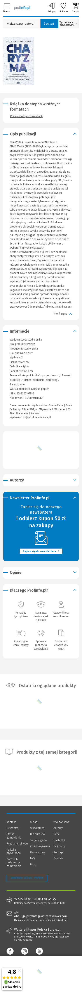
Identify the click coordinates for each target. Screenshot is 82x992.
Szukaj (49, 24)
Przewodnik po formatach (26, 116)
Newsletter (13, 828)
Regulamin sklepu (17, 843)
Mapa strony (37, 852)
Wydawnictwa (62, 822)
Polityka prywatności (14, 851)
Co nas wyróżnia (40, 846)
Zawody (58, 858)
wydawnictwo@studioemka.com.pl (30, 417)
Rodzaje (58, 852)
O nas (33, 822)
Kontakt (11, 822)
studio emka (30, 348)
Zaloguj (51, 8)
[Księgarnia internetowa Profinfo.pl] (22, 8)
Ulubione (63, 8)
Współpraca (37, 828)
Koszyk (75, 8)
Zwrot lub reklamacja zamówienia (14, 863)
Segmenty (60, 846)
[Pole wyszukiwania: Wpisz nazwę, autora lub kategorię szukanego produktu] (20, 23)
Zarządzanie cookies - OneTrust (27, 878)
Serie (57, 834)
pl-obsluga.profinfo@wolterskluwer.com (41, 914)
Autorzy (58, 828)
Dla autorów (37, 834)
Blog (32, 864)
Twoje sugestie (38, 840)
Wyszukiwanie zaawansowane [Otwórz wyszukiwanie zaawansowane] (68, 23)
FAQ (32, 858)
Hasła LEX (59, 840)
